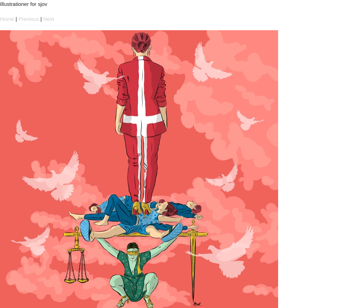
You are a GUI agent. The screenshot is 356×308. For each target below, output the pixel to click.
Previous (28, 19)
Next (48, 19)
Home (7, 19)
